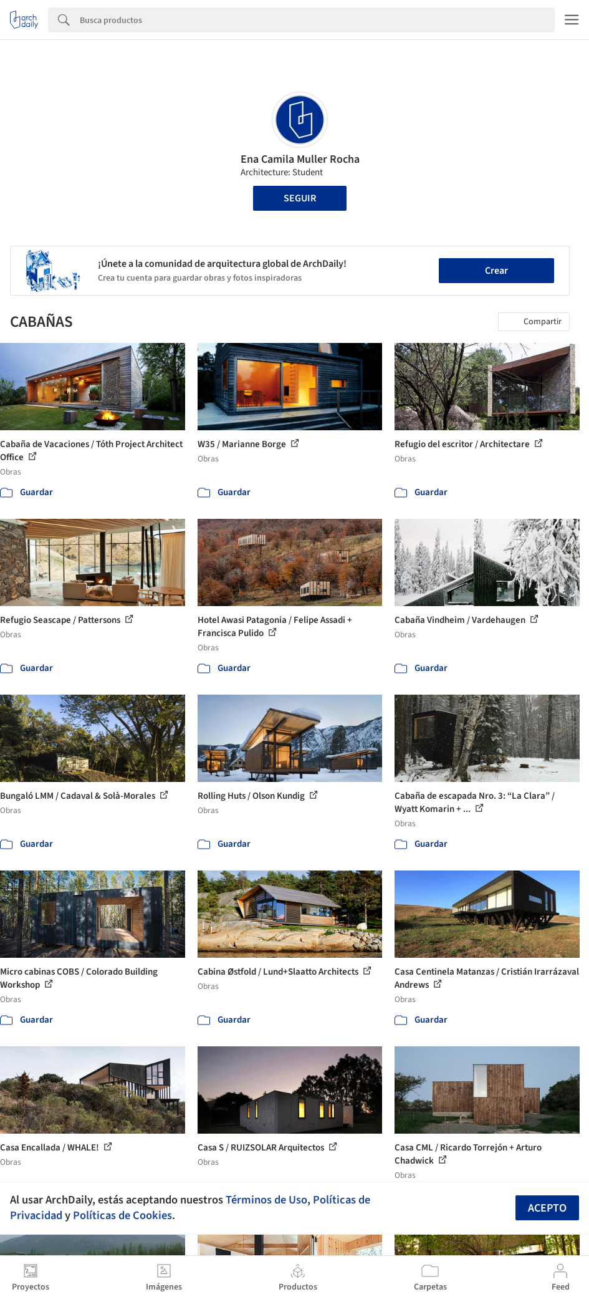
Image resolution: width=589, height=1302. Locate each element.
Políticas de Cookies (122, 1215)
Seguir (300, 198)
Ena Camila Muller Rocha (300, 159)
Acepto (547, 1208)
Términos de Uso (266, 1200)
